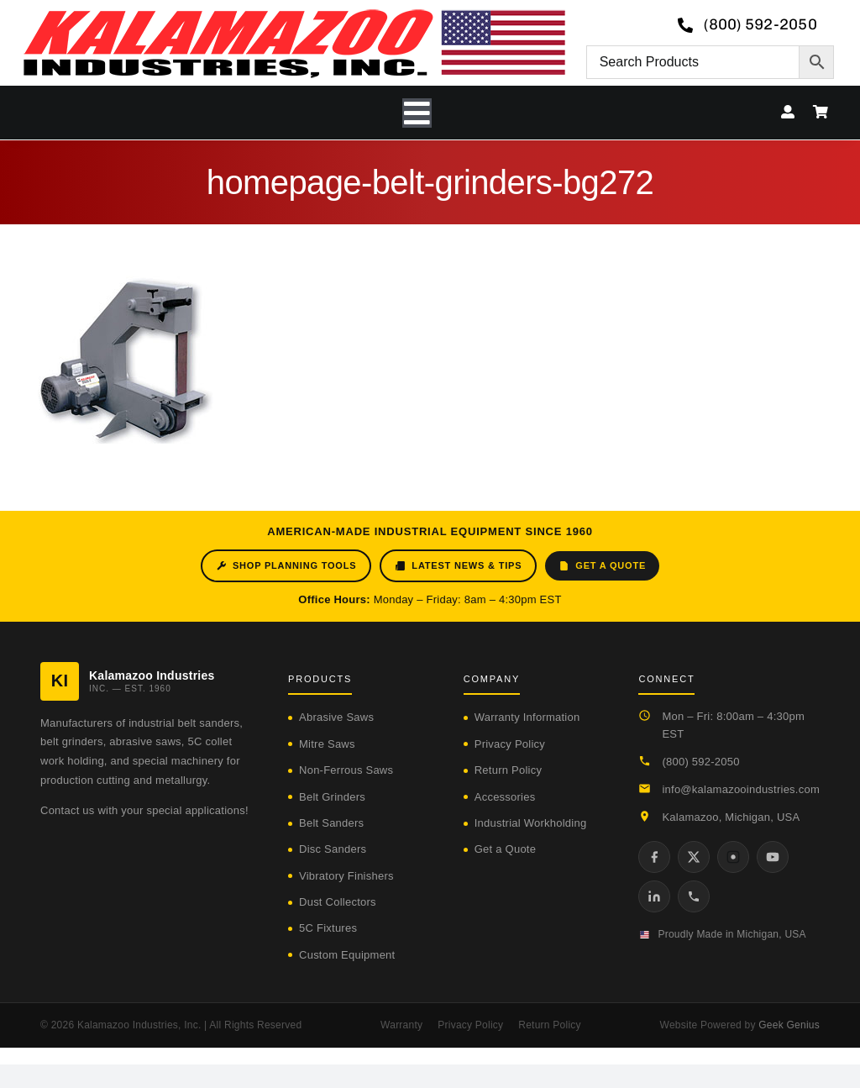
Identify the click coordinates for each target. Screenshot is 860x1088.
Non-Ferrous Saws (346, 770)
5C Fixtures (328, 928)
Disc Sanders (332, 849)
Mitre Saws (327, 744)
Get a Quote (602, 565)
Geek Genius (789, 1025)
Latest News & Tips (458, 565)
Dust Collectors (337, 902)
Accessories (505, 797)
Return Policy (508, 770)
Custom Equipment (347, 955)
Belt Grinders (332, 797)
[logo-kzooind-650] (294, 15)
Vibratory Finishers (346, 876)
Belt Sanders (331, 823)
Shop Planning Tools (286, 565)
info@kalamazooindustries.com (741, 789)
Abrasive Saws (336, 717)
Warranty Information (527, 717)
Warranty (401, 1025)
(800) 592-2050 (700, 761)
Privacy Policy (510, 744)
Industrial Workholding (531, 823)
